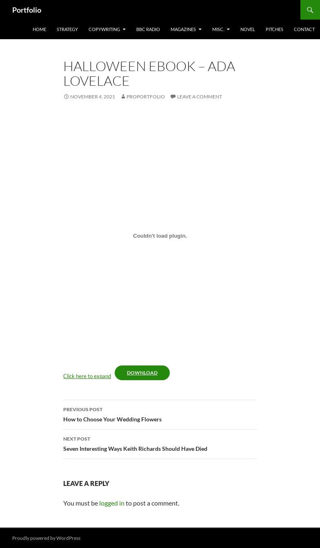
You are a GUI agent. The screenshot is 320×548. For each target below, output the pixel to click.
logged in (111, 503)
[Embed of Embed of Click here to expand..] (160, 235)
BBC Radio (148, 29)
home (39, 29)
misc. (218, 29)
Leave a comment (199, 97)
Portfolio (26, 9)
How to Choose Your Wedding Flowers (160, 414)
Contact (304, 29)
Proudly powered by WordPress (46, 538)
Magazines (183, 29)
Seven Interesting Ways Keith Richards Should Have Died (160, 443)
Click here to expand (87, 376)
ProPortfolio (146, 97)
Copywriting (104, 29)
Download (142, 373)
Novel (247, 29)
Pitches (274, 29)
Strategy (67, 29)
